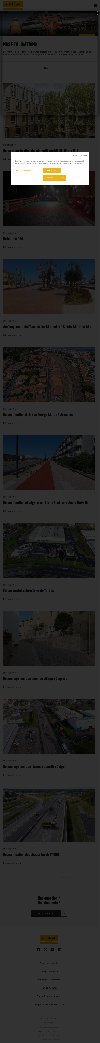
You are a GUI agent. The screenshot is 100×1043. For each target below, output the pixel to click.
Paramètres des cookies (24, 170)
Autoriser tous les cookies (54, 178)
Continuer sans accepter (79, 155)
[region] (50, 168)
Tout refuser (52, 170)
